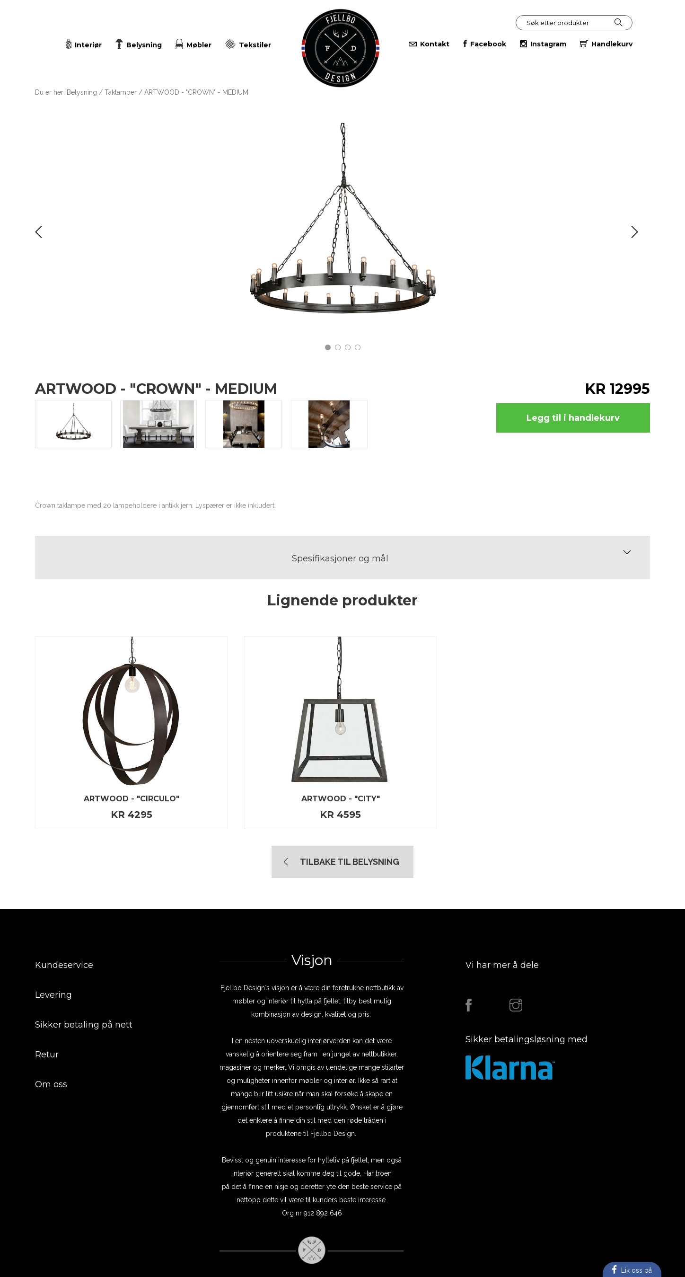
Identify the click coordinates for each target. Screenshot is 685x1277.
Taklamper (122, 92)
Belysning (82, 92)
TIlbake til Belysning (349, 862)
